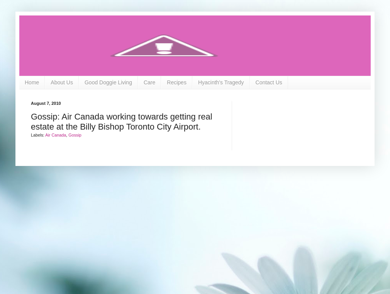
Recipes (177, 82)
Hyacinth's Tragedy (221, 82)
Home (32, 82)
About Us (62, 82)
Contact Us (269, 82)
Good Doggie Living (108, 82)
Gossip (74, 135)
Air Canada (55, 135)
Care (149, 82)
